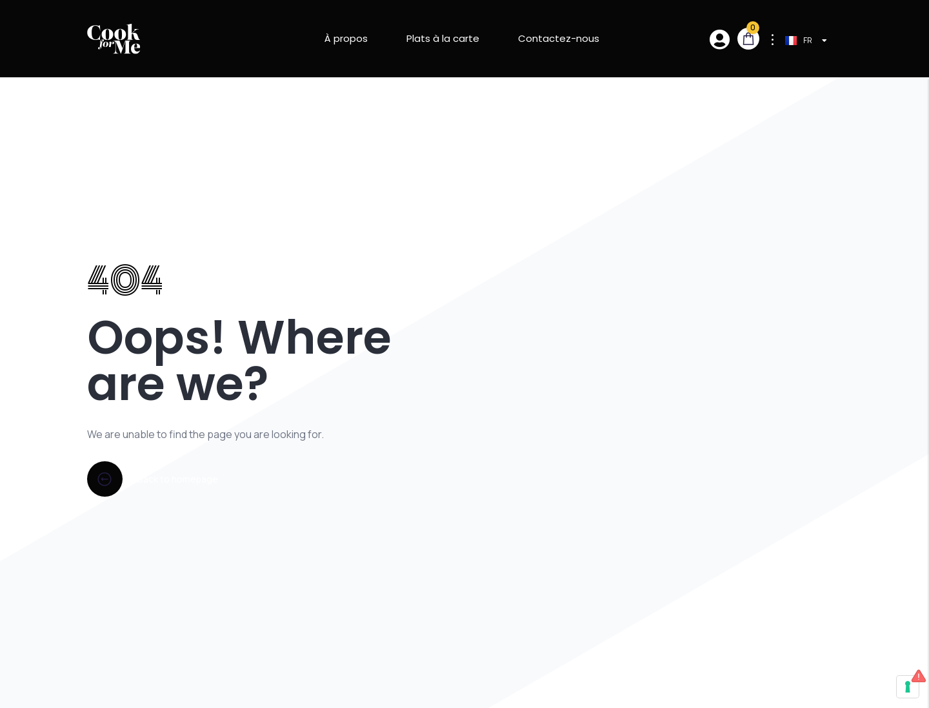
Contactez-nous (558, 38)
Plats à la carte (442, 38)
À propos (346, 38)
